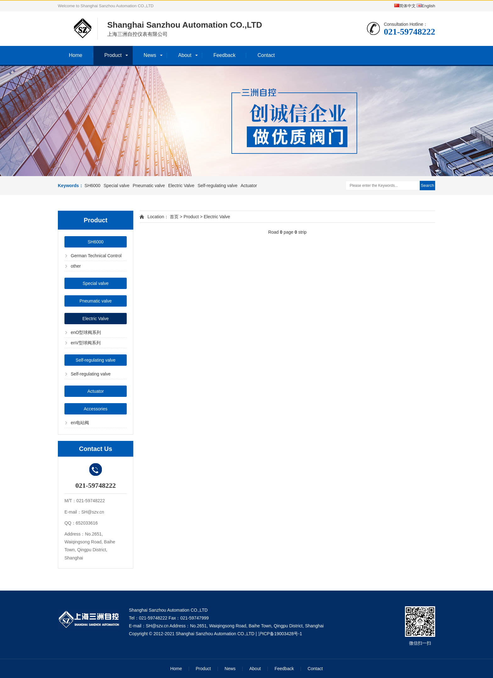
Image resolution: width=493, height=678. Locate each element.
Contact (266, 55)
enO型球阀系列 (86, 332)
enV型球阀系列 (86, 342)
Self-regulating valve (217, 185)
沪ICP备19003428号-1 (280, 633)
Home (75, 55)
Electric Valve (181, 185)
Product (113, 55)
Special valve (116, 185)
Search (427, 185)
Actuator (249, 185)
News (150, 55)
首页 (174, 216)
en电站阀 (80, 422)
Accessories (95, 408)
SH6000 (93, 185)
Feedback (224, 55)
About (184, 55)
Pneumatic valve (149, 185)
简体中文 (405, 5)
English (426, 5)
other (76, 266)
